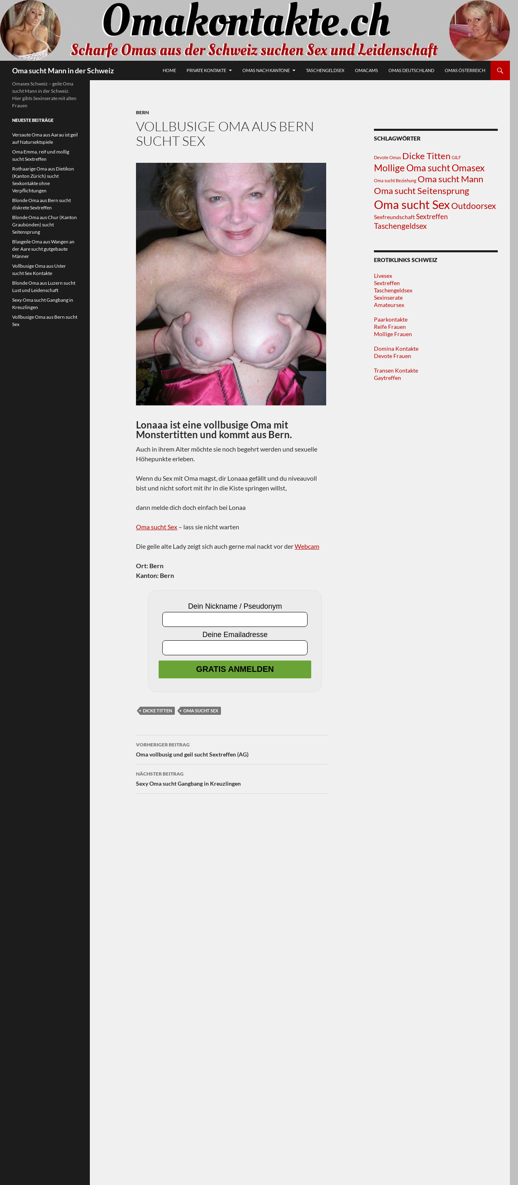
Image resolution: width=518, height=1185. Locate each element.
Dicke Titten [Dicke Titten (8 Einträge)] (426, 156)
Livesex (383, 275)
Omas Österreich (465, 70)
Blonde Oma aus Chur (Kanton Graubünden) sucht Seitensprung (44, 224)
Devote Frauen (392, 355)
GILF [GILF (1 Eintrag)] (456, 157)
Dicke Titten (157, 710)
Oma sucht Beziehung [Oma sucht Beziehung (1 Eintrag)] (395, 180)
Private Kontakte (206, 70)
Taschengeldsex (325, 70)
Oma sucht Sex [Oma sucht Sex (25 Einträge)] (412, 204)
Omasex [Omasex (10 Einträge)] (468, 167)
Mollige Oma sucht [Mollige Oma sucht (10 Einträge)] (412, 167)
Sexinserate (388, 297)
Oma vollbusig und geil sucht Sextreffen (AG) (232, 749)
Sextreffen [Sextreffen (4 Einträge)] (432, 216)
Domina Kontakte (396, 348)
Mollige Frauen (393, 333)
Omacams (366, 70)
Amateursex (389, 304)
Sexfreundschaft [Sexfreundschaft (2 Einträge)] (394, 216)
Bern (142, 112)
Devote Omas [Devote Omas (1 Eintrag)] (387, 157)
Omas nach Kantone (266, 70)
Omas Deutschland (411, 70)
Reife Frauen (390, 326)
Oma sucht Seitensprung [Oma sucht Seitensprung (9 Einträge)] (421, 190)
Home (169, 70)
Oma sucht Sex (156, 527)
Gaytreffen (387, 377)
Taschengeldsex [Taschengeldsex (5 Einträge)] (400, 226)
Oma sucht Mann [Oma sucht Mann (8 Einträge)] (450, 179)
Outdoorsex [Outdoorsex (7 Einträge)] (473, 206)
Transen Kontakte (396, 370)
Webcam (307, 546)
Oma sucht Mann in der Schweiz (63, 70)
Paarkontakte (391, 319)
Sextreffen (387, 282)
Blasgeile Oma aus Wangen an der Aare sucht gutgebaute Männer (43, 249)
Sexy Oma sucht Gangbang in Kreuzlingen (232, 778)
